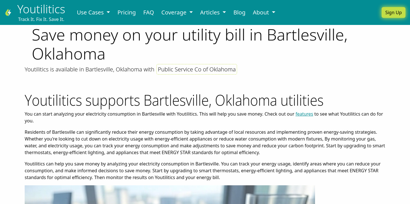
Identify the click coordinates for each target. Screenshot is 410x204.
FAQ (148, 12)
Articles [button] (210, 12)
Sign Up (393, 12)
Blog (239, 12)
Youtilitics (41, 9)
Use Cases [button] (91, 12)
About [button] (261, 12)
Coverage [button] (174, 12)
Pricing (126, 12)
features (304, 114)
